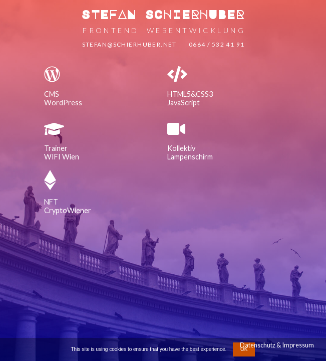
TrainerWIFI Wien (61, 152)
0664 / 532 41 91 (217, 44)
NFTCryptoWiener (67, 206)
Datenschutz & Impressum (277, 345)
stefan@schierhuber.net (129, 44)
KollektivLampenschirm (190, 152)
